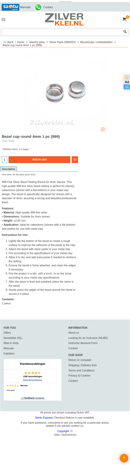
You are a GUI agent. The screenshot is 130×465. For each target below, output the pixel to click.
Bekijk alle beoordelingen (32, 380)
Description (8, 169)
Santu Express (44, 417)
